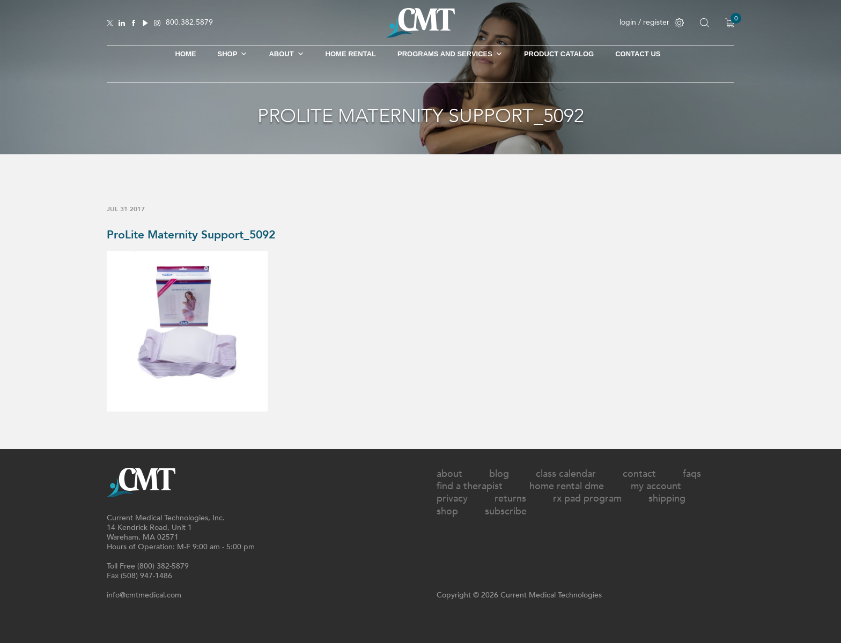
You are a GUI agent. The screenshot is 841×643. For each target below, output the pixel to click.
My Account (656, 486)
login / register (651, 22)
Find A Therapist (470, 486)
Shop (447, 511)
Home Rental (351, 54)
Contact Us (637, 54)
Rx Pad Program (587, 498)
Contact (639, 474)
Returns (510, 498)
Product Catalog (559, 54)
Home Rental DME (566, 486)
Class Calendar (566, 474)
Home (185, 54)
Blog (499, 474)
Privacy (452, 498)
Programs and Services (450, 54)
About (286, 54)
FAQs (692, 474)
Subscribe (506, 511)
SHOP (233, 54)
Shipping (666, 498)
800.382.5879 (189, 22)
